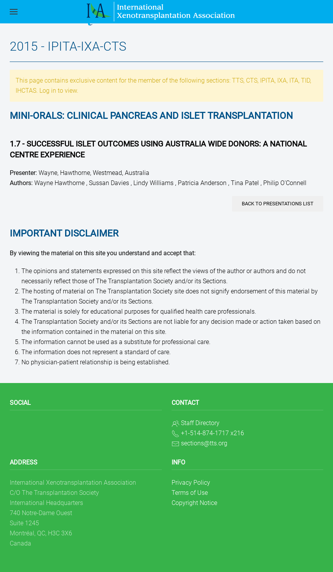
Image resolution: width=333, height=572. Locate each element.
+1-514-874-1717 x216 (212, 433)
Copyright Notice (194, 503)
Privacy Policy (191, 482)
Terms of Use (190, 492)
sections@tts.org (204, 443)
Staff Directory (200, 423)
